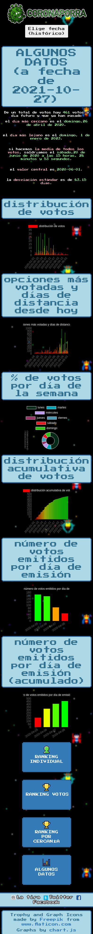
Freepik (51, 919)
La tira (25, 897)
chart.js (63, 930)
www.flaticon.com (46, 924)
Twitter (58, 897)
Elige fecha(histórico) (46, 31)
